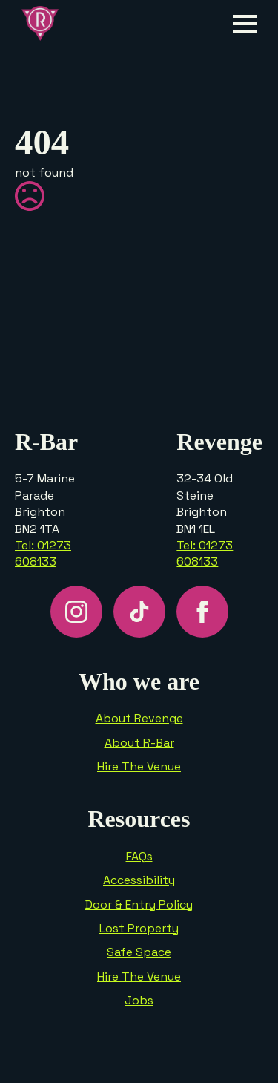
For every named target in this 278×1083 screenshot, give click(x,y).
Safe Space (139, 952)
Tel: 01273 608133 (43, 553)
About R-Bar (139, 742)
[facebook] (202, 612)
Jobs (139, 1000)
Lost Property (139, 928)
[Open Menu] (245, 24)
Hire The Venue (139, 766)
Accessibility (139, 880)
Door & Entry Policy (139, 904)
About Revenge (139, 718)
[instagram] (76, 612)
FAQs (139, 856)
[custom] (139, 612)
